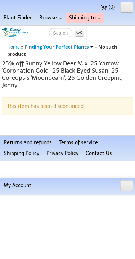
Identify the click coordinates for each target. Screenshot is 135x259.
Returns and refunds (28, 224)
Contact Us (99, 234)
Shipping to (85, 18)
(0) (107, 7)
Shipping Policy (21, 234)
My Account (17, 249)
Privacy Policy (62, 234)
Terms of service (78, 224)
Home (13, 47)
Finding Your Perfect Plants (59, 47)
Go (79, 32)
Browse (50, 18)
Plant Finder (18, 18)
